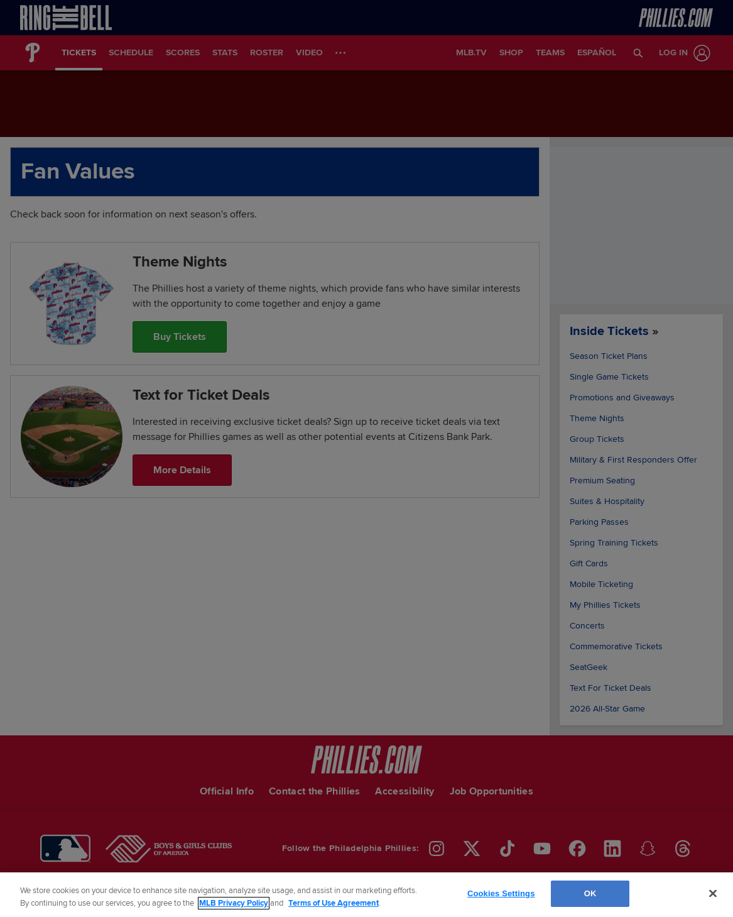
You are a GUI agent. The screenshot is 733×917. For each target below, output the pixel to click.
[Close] (713, 893)
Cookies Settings (501, 893)
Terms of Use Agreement (333, 903)
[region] (366, 894)
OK (590, 893)
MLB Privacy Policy (233, 903)
